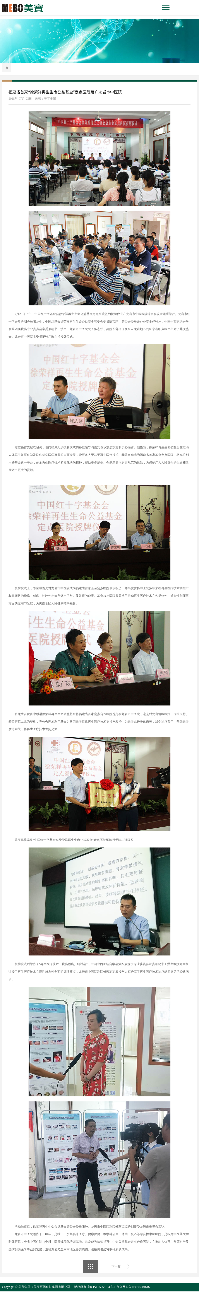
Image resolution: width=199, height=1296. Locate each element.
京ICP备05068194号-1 (101, 1291)
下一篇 (116, 1271)
